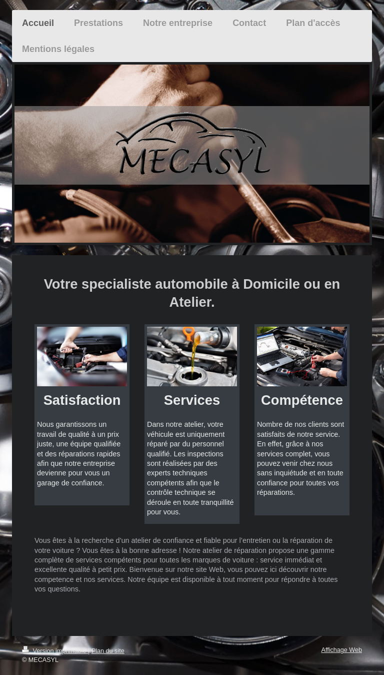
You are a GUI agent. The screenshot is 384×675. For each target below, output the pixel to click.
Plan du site (108, 650)
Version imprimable (55, 650)
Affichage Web (342, 649)
